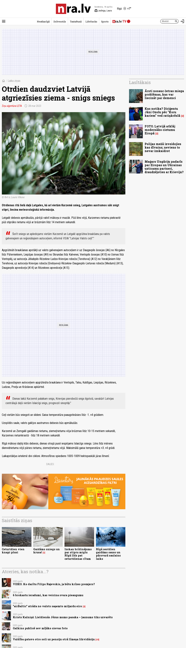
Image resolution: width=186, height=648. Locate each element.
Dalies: (50, 464)
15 (97, 639)
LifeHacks (91, 21)
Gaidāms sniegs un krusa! (46, 550)
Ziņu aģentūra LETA (12, 105)
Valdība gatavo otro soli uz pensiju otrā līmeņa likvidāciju (54, 639)
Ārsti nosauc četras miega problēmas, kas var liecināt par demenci (164, 94)
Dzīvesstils (59, 21)
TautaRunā (76, 21)
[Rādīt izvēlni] (3, 21)
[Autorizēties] (182, 21)
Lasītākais (140, 82)
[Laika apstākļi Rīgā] (124, 9)
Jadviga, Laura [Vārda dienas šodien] (103, 11)
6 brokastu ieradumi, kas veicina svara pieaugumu (48, 595)
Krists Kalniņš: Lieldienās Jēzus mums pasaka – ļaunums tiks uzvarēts (63, 617)
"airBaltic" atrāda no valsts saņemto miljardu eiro (47, 606)
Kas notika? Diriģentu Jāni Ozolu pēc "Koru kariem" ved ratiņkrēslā (162, 112)
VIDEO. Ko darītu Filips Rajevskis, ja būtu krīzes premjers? (54, 584)
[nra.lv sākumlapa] (73, 9)
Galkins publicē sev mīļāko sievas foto (40, 628)
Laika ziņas (14, 81)
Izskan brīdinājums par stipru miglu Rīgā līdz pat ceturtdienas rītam (78, 553)
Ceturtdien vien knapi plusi (13, 550)
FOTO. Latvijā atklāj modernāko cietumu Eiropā (160, 129)
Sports (105, 21)
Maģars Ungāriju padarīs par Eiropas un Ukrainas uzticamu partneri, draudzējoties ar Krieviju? (164, 167)
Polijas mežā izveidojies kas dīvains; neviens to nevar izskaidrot (163, 147)
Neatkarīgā (43, 21)
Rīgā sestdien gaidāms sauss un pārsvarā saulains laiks (108, 553)
